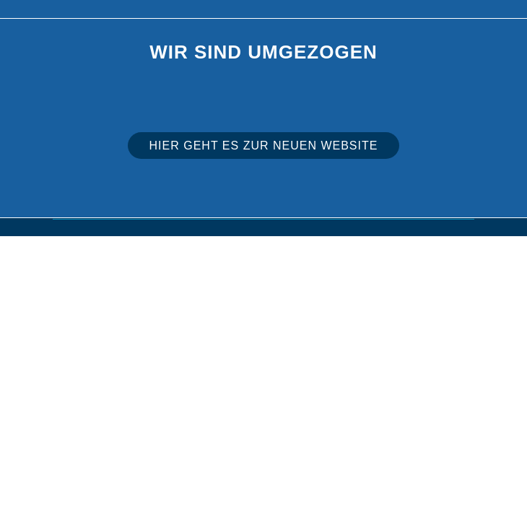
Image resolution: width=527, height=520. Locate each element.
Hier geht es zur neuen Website (263, 145)
